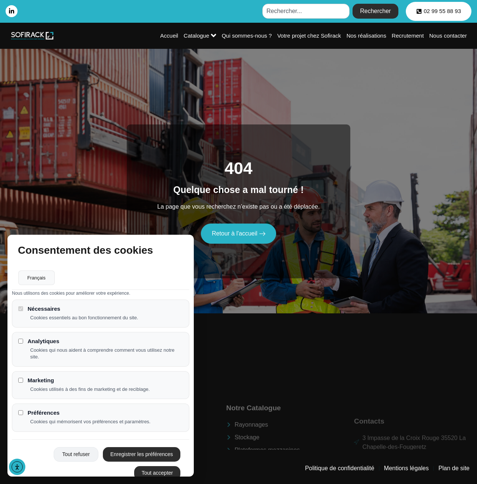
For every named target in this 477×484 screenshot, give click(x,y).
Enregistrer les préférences (141, 455)
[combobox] (306, 11)
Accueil (171, 35)
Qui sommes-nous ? (248, 35)
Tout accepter (157, 473)
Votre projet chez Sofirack (310, 35)
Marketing (36, 380)
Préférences (39, 413)
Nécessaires (39, 309)
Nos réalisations (367, 35)
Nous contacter (448, 35)
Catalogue (201, 35)
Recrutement (408, 35)
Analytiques (38, 341)
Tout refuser (76, 455)
